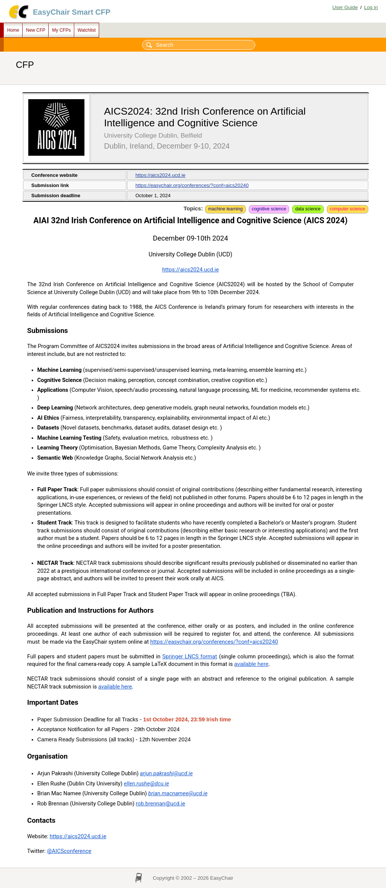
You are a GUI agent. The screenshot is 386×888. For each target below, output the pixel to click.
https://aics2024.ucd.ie (160, 175)
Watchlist (87, 30)
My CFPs (61, 30)
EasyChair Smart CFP (71, 12)
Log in (371, 7)
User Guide (345, 7)
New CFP (35, 30)
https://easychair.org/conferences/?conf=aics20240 (191, 185)
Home (13, 30)
